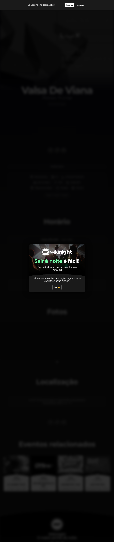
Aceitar (69, 5)
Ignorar (80, 5)
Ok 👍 (57, 287)
